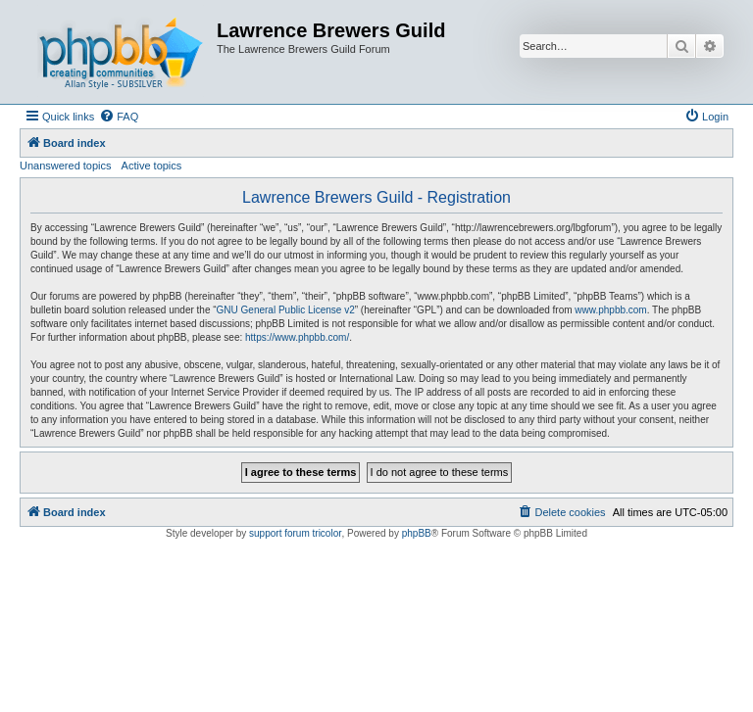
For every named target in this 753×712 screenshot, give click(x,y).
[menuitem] (118, 116)
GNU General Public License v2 (286, 310)
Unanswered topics (66, 165)
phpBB (416, 533)
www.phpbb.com (610, 310)
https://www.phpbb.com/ (297, 337)
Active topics (152, 165)
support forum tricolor (295, 533)
